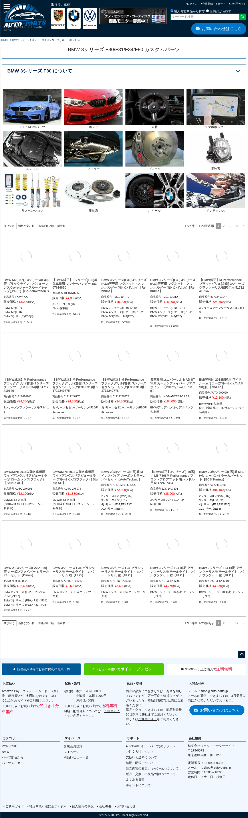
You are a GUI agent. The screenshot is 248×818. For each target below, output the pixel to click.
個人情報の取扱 (83, 806)
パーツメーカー (13, 763)
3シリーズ (38, 40)
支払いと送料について (141, 757)
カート (222, 3)
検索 (242, 17)
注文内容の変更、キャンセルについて (152, 768)
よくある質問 (135, 779)
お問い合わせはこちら (219, 28)
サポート (133, 738)
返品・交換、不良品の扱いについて (151, 774)
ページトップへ (241, 654)
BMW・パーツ (20, 40)
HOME (5, 40)
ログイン (192, 3)
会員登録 (207, 3)
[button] (243, 226)
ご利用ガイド (238, 3)
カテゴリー (10, 738)
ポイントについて (138, 785)
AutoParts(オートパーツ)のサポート (151, 746)
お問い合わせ (126, 806)
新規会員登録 (73, 746)
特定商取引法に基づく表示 (48, 806)
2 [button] (224, 226)
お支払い (9, 683)
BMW (5, 752)
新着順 (61, 225)
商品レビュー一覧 (76, 757)
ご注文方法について (140, 752)
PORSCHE (9, 746)
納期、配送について (140, 763)
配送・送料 (72, 683)
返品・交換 (134, 683)
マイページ (72, 738)
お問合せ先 (196, 683)
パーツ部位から (13, 757)
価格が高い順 (46, 225)
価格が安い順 (26, 225)
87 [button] (236, 226)
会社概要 (195, 738)
